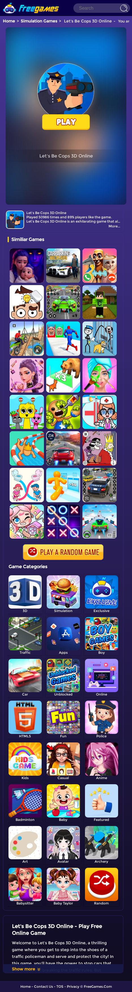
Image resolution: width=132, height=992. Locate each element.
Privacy (73, 986)
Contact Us (43, 986)
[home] (31, 2)
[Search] (101, 8)
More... (114, 226)
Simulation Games (39, 21)
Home (9, 21)
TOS (59, 986)
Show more (26, 969)
